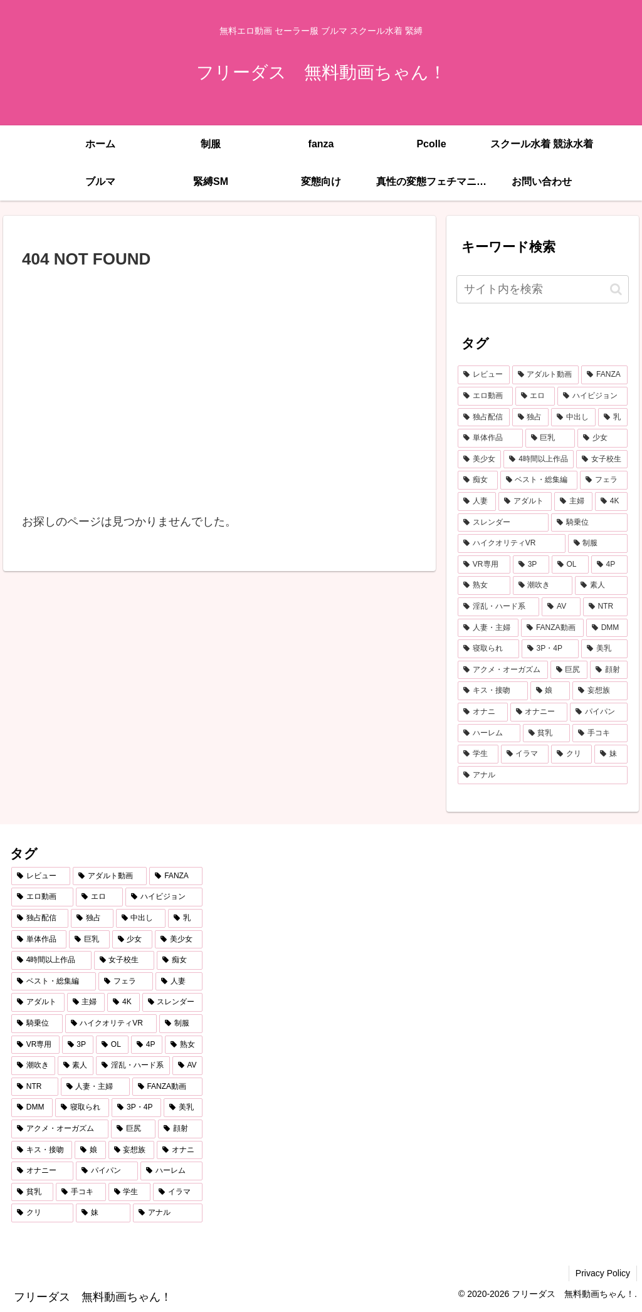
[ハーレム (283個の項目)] (489, 733)
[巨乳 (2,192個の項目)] (550, 438)
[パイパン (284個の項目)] (598, 712)
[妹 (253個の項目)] (611, 754)
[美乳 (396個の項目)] (604, 648)
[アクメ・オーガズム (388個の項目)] (502, 670)
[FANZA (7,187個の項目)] (604, 374)
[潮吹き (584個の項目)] (542, 585)
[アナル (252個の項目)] (542, 775)
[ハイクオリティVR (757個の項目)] (512, 543)
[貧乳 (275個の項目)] (546, 733)
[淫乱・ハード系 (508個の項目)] (498, 606)
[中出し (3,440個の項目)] (573, 417)
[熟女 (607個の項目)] (484, 585)
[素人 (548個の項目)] (601, 585)
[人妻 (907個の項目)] (477, 501)
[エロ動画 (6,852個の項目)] (485, 396)
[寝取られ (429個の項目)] (488, 648)
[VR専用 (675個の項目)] (484, 564)
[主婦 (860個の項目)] (573, 501)
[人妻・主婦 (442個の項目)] (488, 628)
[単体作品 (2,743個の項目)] (490, 438)
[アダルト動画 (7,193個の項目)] (545, 374)
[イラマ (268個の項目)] (525, 754)
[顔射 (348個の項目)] (608, 670)
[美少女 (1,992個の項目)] (479, 459)
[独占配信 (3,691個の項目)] (484, 417)
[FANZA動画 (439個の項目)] (552, 628)
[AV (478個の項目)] (561, 606)
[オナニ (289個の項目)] (482, 712)
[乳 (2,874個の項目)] (613, 417)
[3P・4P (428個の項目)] (550, 648)
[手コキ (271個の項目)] (599, 733)
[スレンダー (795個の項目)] (503, 522)
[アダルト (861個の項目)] (525, 501)
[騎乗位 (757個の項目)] (589, 522)
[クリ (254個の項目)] (571, 754)
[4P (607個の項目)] (609, 564)
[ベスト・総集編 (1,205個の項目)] (538, 480)
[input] (542, 289)
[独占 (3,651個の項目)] (530, 417)
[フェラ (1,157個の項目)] (603, 480)
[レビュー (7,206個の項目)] (484, 374)
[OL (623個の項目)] (570, 564)
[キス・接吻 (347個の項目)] (492, 690)
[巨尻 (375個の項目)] (568, 670)
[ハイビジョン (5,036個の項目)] (592, 396)
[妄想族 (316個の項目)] (599, 690)
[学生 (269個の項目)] (478, 754)
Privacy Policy (603, 1273)
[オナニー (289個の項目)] (538, 712)
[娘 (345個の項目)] (550, 690)
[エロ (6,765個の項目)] (535, 396)
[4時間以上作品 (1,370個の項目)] (538, 459)
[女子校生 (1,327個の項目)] (601, 459)
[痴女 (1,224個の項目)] (477, 480)
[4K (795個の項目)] (611, 501)
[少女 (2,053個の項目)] (602, 438)
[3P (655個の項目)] (531, 564)
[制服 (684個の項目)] (598, 543)
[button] (616, 289)
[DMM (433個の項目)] (607, 628)
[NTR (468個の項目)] (605, 606)
